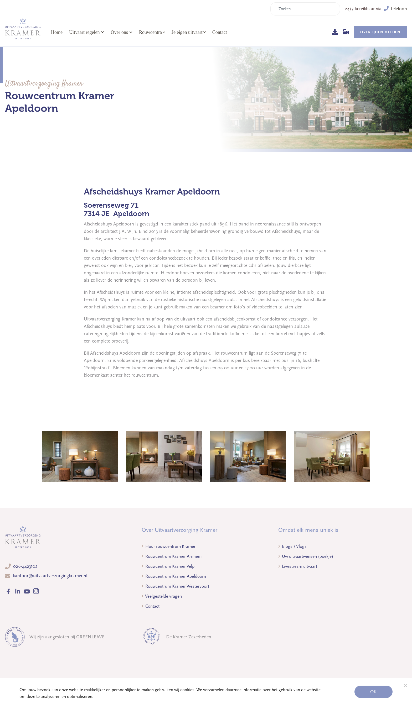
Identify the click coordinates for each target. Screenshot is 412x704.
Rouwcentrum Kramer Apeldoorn (174, 576)
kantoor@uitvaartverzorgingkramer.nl (50, 576)
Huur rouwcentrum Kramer (168, 546)
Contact (219, 32)
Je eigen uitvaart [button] (187, 32)
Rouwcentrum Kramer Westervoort (175, 586)
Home (57, 32)
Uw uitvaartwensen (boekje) (305, 556)
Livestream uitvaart (297, 566)
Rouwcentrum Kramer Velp (168, 566)
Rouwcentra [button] (150, 32)
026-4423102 (25, 566)
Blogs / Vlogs (292, 546)
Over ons (121, 32)
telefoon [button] (395, 9)
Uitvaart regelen (86, 32)
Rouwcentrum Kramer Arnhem (172, 556)
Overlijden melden (380, 32)
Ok (373, 691)
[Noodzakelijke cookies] (405, 685)
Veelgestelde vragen (162, 596)
